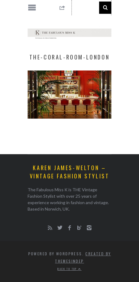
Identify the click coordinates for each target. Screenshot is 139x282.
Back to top (69, 269)
